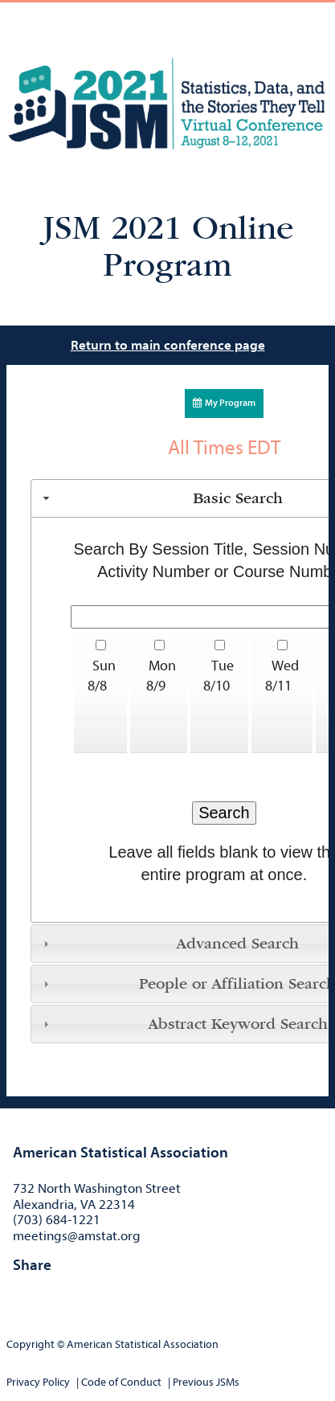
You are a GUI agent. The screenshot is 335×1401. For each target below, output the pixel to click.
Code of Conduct (121, 1382)
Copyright (30, 1344)
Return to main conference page (168, 345)
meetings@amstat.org (77, 1235)
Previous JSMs (206, 1382)
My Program (224, 402)
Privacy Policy (38, 1382)
